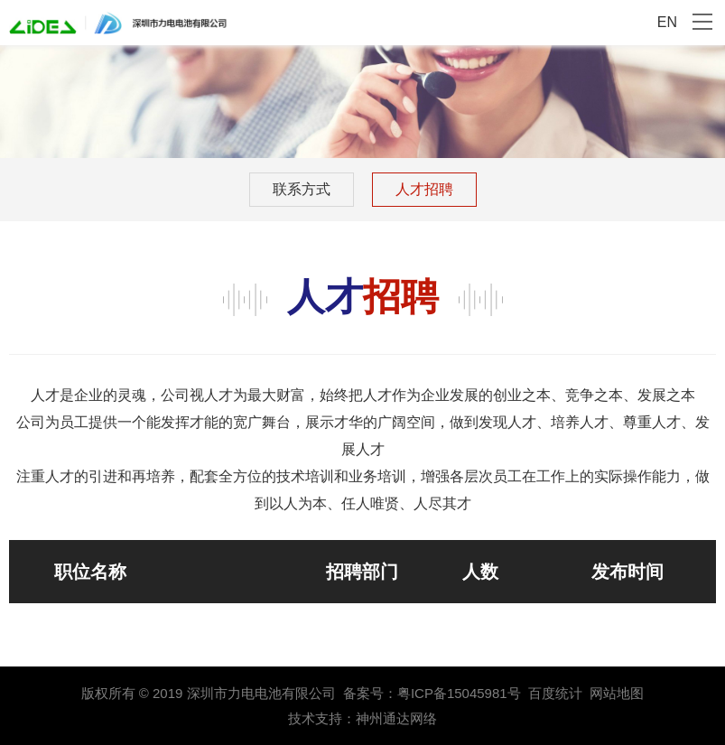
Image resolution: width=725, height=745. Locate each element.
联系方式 (301, 189)
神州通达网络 (396, 718)
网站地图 (617, 693)
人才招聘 (424, 189)
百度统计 (555, 693)
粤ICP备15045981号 (459, 693)
